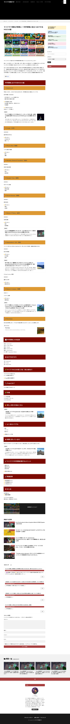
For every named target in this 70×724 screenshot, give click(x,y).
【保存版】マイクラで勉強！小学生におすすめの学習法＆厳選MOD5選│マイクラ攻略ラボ (23, 593)
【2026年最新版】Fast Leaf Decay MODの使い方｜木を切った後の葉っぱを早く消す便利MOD (27, 672)
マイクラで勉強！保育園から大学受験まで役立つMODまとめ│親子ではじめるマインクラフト (23, 568)
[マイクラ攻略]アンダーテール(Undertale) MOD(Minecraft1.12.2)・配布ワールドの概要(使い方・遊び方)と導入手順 (30, 539)
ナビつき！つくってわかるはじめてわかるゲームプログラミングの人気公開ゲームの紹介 (30, 530)
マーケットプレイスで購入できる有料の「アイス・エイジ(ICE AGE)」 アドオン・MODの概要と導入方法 (29, 546)
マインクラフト (10, 21)
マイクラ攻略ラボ (9, 2)
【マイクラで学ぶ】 (47, 1)
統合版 (13, 545)
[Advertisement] (35, 12)
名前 (5, 630)
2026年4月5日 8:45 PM (9, 570)
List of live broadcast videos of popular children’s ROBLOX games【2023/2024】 (30, 523)
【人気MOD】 (32, 1)
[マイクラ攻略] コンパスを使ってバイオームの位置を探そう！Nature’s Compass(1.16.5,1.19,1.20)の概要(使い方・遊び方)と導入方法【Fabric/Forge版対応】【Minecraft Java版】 (20, 306)
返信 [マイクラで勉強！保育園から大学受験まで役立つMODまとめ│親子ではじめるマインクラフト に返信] (42, 576)
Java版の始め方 (51, 27)
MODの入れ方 (51, 28)
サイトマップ (43, 717)
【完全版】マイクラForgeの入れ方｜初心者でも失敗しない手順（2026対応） (19, 412)
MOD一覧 (16, 21)
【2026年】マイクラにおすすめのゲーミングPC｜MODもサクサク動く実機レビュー (20, 449)
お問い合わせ (36, 717)
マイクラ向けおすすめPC (53, 47)
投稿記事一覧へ (34, 709)
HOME (6, 21)
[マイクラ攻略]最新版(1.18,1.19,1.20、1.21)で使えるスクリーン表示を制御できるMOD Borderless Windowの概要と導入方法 (20, 231)
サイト (5, 639)
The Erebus (7, 327)
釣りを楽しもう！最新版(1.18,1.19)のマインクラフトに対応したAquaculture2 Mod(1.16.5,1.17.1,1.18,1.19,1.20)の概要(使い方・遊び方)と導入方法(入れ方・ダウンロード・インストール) (20, 264)
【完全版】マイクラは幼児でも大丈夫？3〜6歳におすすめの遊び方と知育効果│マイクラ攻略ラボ (24, 581)
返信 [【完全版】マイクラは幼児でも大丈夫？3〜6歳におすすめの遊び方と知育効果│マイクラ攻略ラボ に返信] (42, 588)
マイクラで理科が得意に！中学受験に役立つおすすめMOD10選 (28, 21)
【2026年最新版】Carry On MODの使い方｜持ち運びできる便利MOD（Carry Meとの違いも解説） (58, 672)
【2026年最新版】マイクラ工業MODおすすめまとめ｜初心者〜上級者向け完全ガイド (11, 672)
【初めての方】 (18, 1)
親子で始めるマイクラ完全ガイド (55, 36)
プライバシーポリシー (28, 717)
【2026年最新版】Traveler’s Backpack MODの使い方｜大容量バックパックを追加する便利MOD (42, 672)
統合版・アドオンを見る (53, 40)
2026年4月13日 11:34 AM (10, 606)
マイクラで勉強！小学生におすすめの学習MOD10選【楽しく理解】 (18, 604)
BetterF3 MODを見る (53, 32)
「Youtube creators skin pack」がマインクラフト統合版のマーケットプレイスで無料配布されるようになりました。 (30, 554)
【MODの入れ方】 (25, 1)
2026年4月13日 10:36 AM (10, 583)
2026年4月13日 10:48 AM (10, 595)
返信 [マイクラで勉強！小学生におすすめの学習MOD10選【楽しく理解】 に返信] (42, 611)
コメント (6, 619)
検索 (49, 62)
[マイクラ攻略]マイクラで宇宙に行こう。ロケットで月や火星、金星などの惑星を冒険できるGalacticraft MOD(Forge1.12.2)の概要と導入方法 (20, 116)
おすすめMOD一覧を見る (53, 32)
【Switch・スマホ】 (39, 1)
